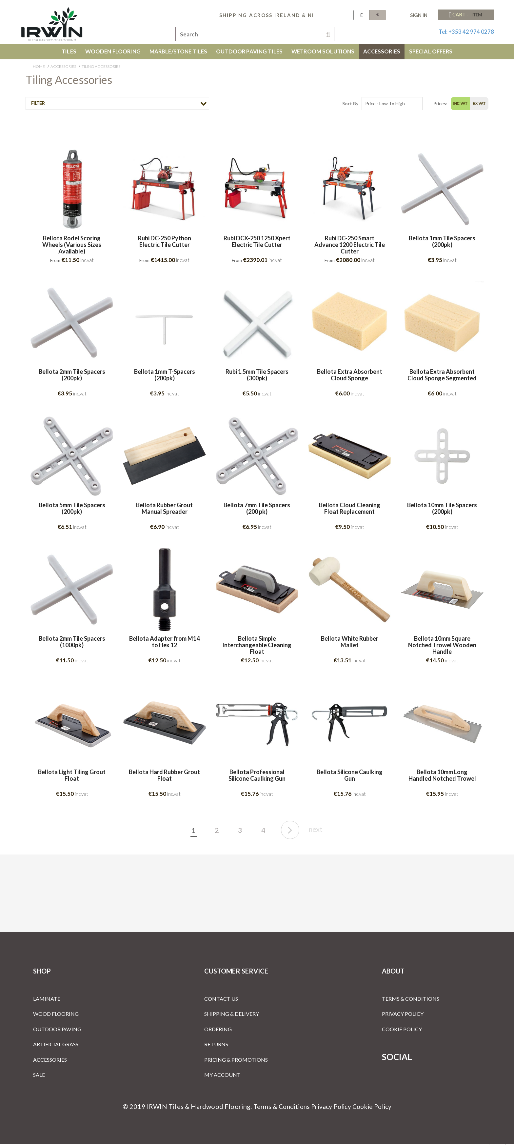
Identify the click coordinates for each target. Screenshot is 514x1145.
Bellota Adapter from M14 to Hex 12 (164, 643)
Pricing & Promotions (236, 1061)
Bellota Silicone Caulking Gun (350, 776)
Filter (37, 104)
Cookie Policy (402, 1030)
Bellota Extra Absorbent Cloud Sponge (349, 376)
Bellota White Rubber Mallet (349, 643)
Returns (216, 1045)
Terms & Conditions (410, 1000)
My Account (222, 1076)
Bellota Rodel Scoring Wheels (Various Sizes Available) (71, 246)
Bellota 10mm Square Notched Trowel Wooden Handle (442, 646)
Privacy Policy (403, 1015)
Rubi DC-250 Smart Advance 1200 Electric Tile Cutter (349, 246)
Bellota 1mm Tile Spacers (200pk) (442, 243)
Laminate (46, 1000)
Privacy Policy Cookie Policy (352, 1108)
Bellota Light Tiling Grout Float (72, 776)
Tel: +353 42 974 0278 (466, 31)
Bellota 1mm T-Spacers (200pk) (164, 376)
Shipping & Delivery (231, 1015)
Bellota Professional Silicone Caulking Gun (257, 776)
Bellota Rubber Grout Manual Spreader (164, 509)
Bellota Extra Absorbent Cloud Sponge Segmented (442, 376)
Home (39, 67)
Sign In (418, 15)
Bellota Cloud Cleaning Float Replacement (349, 509)
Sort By (350, 105)
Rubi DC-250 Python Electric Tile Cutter (164, 243)
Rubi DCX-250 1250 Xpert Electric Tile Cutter (257, 243)
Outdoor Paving (57, 1030)
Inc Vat (460, 105)
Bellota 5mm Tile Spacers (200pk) (72, 509)
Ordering (218, 1030)
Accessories (63, 67)
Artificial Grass (55, 1045)
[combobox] (254, 34)
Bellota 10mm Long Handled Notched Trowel (442, 776)
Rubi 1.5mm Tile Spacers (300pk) (257, 376)
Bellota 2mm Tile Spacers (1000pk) (72, 643)
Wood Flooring (56, 1015)
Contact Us (221, 1000)
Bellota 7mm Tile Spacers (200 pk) (257, 509)
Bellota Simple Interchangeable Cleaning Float (256, 646)
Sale (39, 1076)
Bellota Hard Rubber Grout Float (164, 776)
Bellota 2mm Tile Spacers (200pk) (72, 376)
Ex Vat (479, 105)
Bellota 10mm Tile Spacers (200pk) (442, 509)
